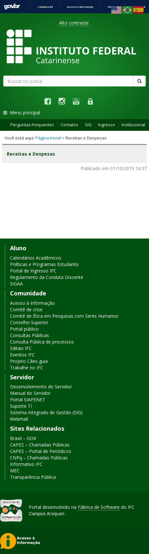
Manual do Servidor (30, 393)
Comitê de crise (26, 309)
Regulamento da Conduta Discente (46, 277)
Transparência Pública (33, 477)
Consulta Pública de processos (42, 342)
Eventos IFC (22, 355)
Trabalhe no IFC (26, 367)
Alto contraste (74, 23)
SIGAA (16, 284)
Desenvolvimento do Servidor (41, 387)
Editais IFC (21, 348)
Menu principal (21, 112)
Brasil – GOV (23, 438)
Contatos (69, 125)
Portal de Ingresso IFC (33, 271)
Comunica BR (45, 6)
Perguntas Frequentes (32, 125)
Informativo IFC (26, 464)
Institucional (133, 125)
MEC (15, 470)
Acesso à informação (80, 6)
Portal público (24, 329)
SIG (88, 125)
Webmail (19, 419)
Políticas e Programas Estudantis (44, 264)
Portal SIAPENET (27, 399)
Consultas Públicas (29, 335)
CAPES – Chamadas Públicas (40, 445)
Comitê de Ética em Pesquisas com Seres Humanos (64, 316)
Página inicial (48, 138)
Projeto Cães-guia (29, 361)
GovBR (12, 7)
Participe (113, 6)
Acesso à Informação (32, 303)
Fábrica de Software (99, 507)
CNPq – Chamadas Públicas (39, 458)
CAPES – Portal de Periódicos (40, 451)
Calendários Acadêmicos (35, 258)
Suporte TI (21, 406)
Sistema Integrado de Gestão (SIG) (46, 412)
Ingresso (106, 125)
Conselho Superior (29, 322)
